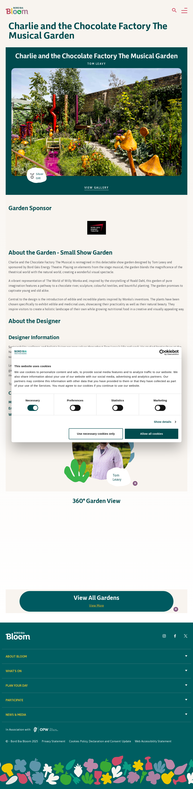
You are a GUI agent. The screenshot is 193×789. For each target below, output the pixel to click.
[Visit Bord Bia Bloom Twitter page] (185, 636)
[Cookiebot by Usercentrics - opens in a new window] (162, 352)
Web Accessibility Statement (153, 741)
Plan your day (96, 685)
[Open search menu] (174, 11)
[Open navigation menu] (184, 11)
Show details (162, 421)
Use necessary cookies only (96, 433)
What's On (96, 671)
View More (96, 605)
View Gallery (96, 187)
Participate (96, 700)
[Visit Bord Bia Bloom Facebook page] (175, 636)
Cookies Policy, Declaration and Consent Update (100, 741)
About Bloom (96, 656)
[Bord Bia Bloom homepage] (17, 11)
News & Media (96, 714)
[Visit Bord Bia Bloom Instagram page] (164, 636)
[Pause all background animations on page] (135, 483)
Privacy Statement (53, 741)
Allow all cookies (151, 433)
